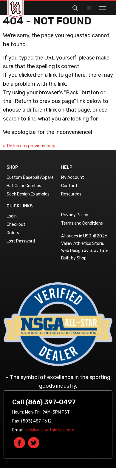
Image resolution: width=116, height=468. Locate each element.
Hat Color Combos (24, 185)
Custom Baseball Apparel (31, 177)
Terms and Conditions (82, 223)
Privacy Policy (74, 214)
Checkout (16, 224)
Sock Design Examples (28, 194)
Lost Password (21, 241)
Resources (71, 194)
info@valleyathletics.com (49, 430)
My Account (72, 177)
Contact (69, 185)
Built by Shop (73, 258)
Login (12, 216)
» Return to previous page (30, 145)
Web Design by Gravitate (85, 250)
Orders (13, 232)
